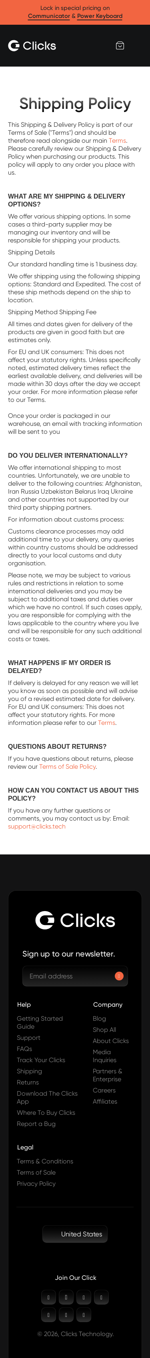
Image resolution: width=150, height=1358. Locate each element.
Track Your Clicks (41, 1060)
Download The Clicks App (47, 1097)
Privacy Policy (36, 1183)
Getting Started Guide (40, 1022)
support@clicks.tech (37, 826)
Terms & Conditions (45, 1161)
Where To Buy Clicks (46, 1112)
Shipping (29, 1071)
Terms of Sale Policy (67, 766)
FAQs (24, 1049)
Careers (104, 1090)
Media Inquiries (104, 1056)
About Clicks (111, 1041)
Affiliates (105, 1101)
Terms (117, 140)
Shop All (104, 1029)
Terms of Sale (36, 1172)
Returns (28, 1082)
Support (28, 1037)
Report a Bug (36, 1124)
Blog (99, 1018)
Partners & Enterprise (107, 1075)
